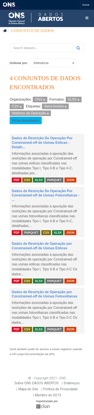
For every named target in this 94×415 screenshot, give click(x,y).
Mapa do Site (28, 389)
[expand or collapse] (87, 18)
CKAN (43, 406)
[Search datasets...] (41, 48)
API (14, 354)
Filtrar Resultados (25, 120)
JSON (70, 180)
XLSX (39, 180)
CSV (27, 180)
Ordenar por (18, 63)
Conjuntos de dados (32, 31)
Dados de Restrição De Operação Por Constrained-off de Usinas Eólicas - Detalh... (42, 142)
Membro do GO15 (48, 395)
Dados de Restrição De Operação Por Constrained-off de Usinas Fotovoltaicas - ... (45, 195)
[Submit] (78, 48)
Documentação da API (39, 354)
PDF (16, 180)
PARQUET (54, 180)
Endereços (72, 383)
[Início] (5, 31)
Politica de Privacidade (60, 389)
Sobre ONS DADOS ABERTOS (36, 383)
